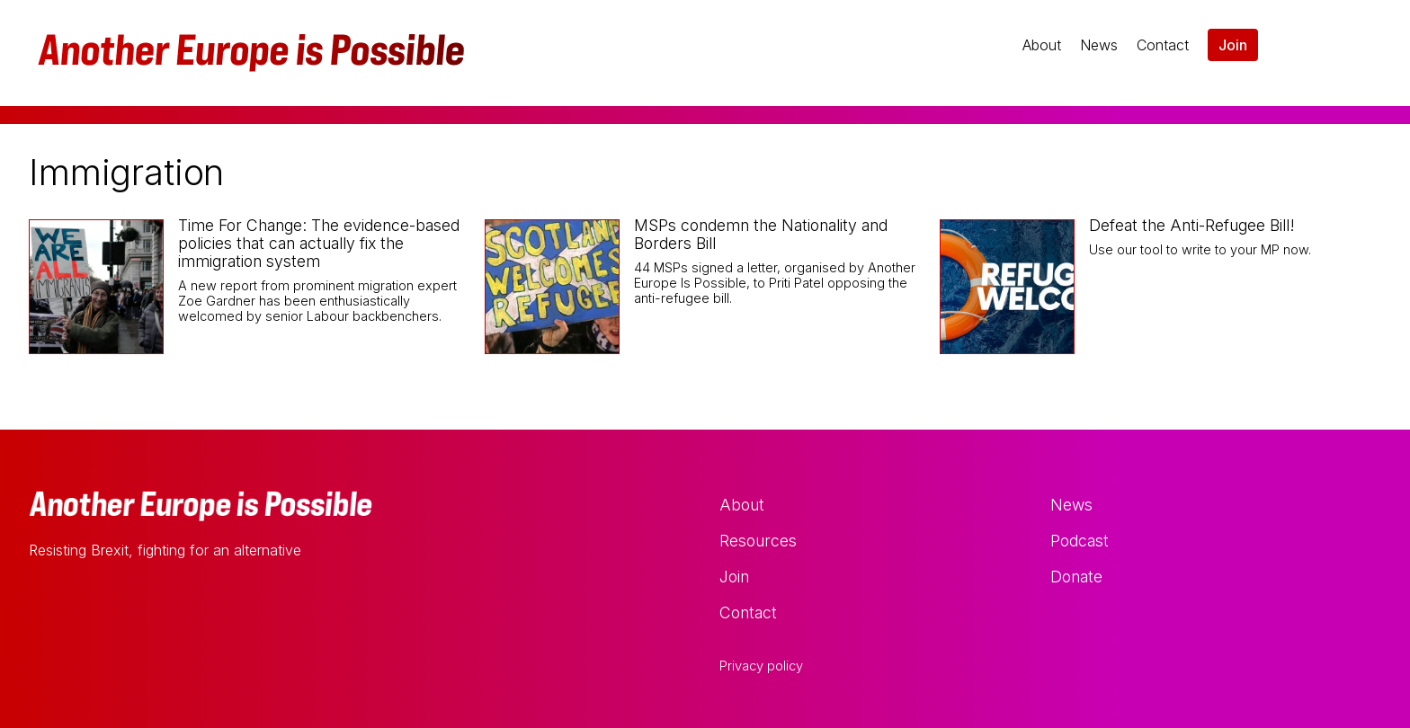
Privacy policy (761, 666)
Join (1232, 45)
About (1041, 45)
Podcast (1079, 540)
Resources (758, 540)
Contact (1163, 45)
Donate (1076, 576)
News (1099, 45)
